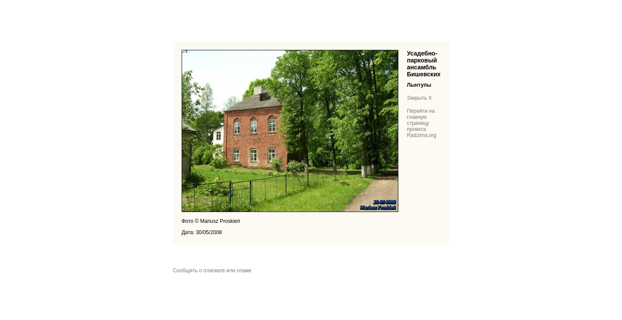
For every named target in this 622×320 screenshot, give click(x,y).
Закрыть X (419, 98)
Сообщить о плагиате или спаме (212, 271)
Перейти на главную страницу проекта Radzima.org (421, 123)
